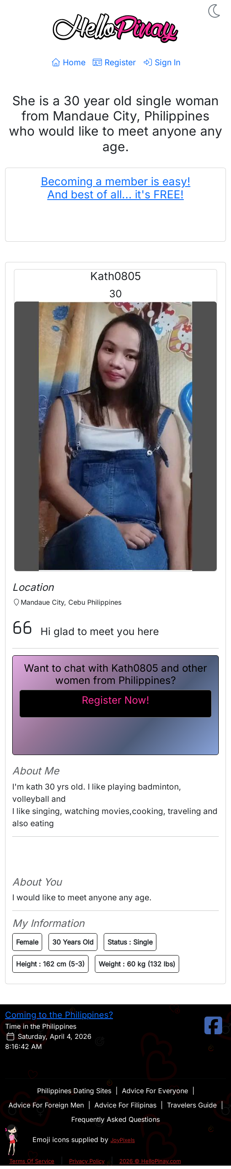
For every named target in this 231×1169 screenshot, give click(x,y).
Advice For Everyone (155, 1090)
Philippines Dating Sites (74, 1090)
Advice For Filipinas (125, 1105)
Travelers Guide (192, 1105)
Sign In (161, 62)
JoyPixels (122, 1140)
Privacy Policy (87, 1161)
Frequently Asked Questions (115, 1119)
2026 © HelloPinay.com (150, 1161)
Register (114, 62)
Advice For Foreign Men (46, 1105)
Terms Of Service (31, 1161)
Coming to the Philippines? (59, 1015)
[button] (215, 11)
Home (68, 62)
